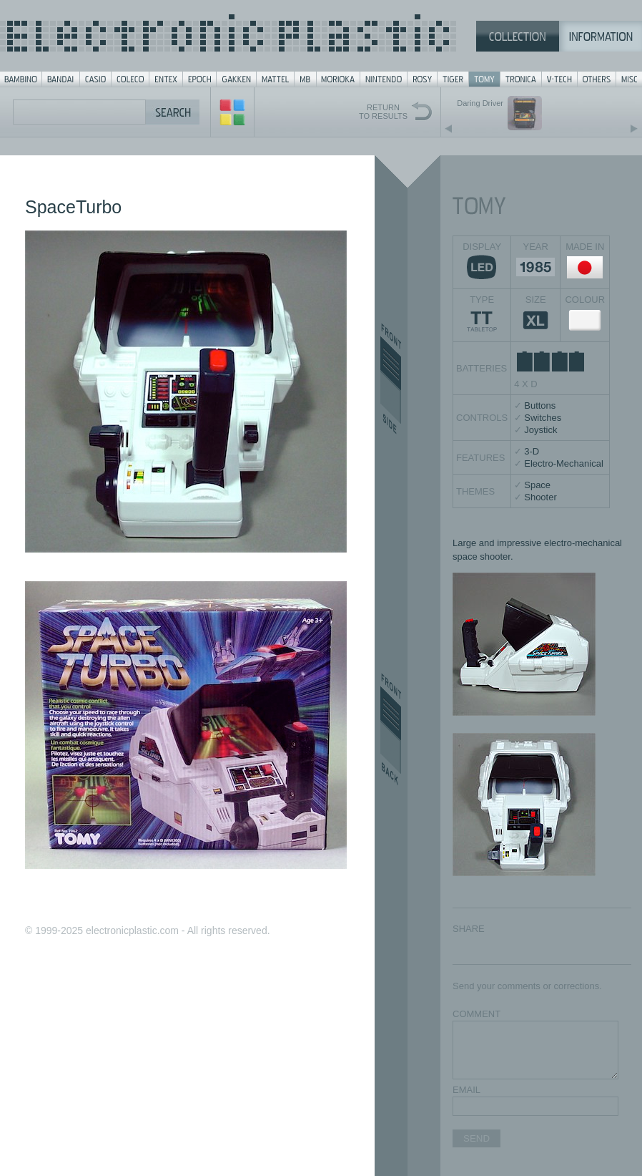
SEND (476, 1138)
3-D (531, 451)
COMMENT (476, 1014)
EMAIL (466, 1089)
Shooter (540, 497)
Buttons (539, 405)
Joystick (540, 429)
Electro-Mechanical (563, 463)
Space (537, 485)
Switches (542, 417)
